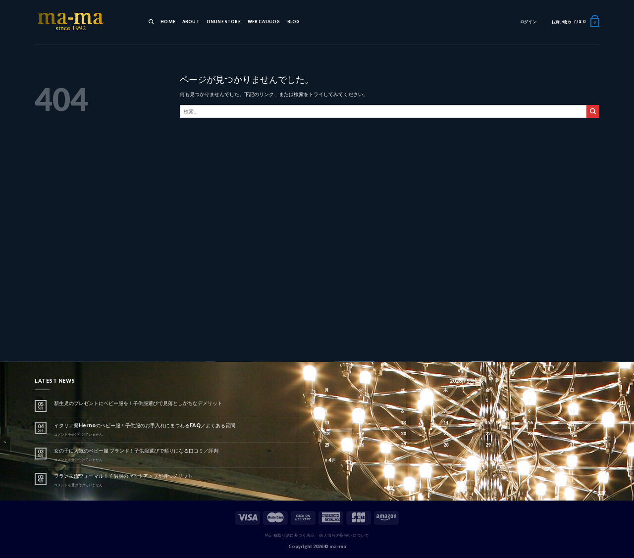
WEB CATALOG (264, 21)
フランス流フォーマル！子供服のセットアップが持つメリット (123, 476)
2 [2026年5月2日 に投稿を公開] (529, 400)
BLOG (293, 21)
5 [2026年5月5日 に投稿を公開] (360, 411)
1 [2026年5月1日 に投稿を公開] (486, 400)
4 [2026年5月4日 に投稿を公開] (325, 411)
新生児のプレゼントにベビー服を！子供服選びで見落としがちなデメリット (138, 403)
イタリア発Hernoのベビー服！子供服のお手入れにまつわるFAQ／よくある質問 (144, 425)
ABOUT (191, 21)
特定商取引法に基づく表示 (290, 535)
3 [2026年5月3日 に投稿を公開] (571, 400)
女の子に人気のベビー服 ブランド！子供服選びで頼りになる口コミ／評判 (136, 451)
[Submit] (592, 111)
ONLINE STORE (224, 21)
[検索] (151, 22)
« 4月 (330, 460)
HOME (167, 21)
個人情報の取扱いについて (344, 535)
